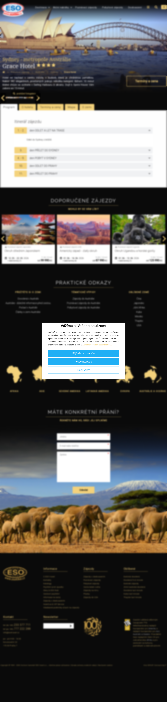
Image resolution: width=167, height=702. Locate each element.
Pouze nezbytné (83, 361)
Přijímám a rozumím (83, 353)
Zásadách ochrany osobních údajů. (97, 345)
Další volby (83, 370)
